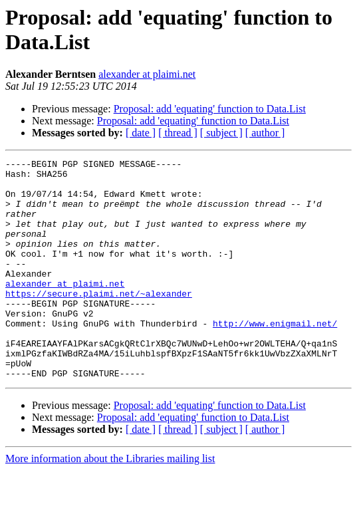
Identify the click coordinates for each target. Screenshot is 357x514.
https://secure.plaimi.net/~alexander (98, 321)
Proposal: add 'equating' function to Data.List (210, 108)
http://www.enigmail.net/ (275, 357)
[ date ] (141, 132)
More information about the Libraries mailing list (110, 502)
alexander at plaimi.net (146, 74)
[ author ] (265, 132)
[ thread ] (177, 132)
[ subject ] (221, 132)
